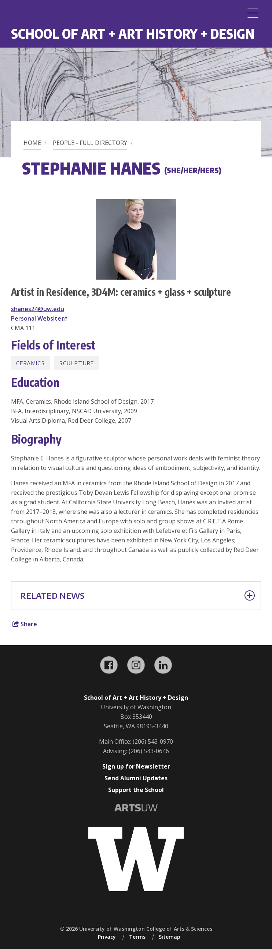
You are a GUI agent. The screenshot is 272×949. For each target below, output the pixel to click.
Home (32, 143)
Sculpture (76, 363)
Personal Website (39, 318)
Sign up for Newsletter (136, 766)
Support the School (136, 790)
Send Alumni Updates (136, 778)
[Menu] (253, 13)
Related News (137, 595)
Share (24, 624)
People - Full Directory (90, 143)
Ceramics (30, 363)
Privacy (107, 936)
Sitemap (169, 936)
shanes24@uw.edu (37, 309)
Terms (137, 936)
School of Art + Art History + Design (132, 33)
